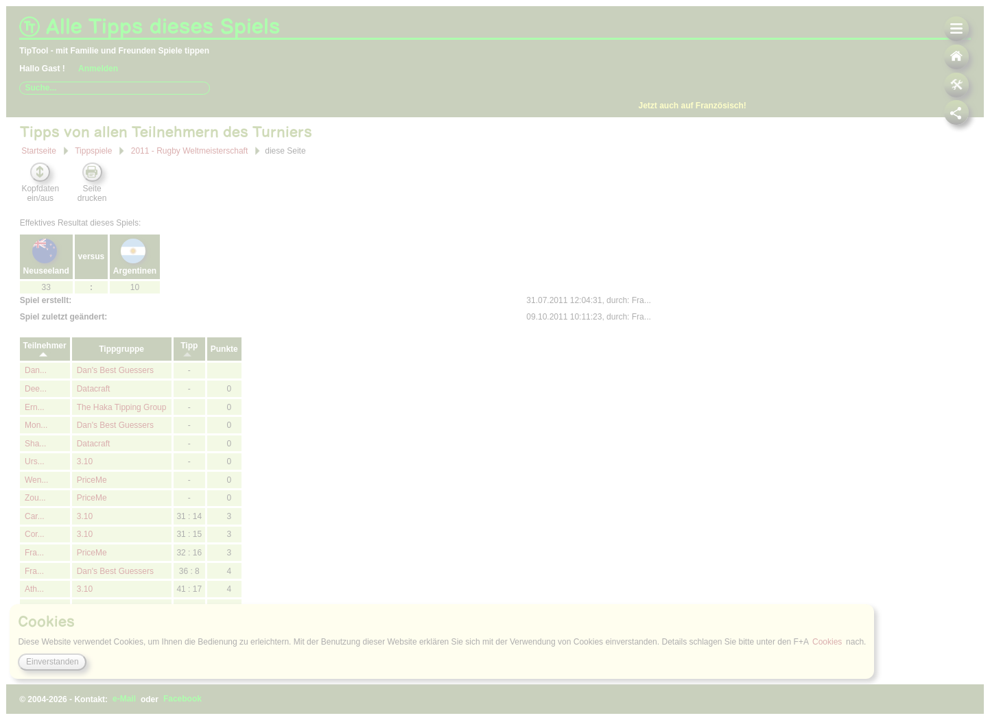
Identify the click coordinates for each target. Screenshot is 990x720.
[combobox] (114, 88)
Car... (35, 516)
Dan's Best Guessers (115, 370)
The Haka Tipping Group (122, 407)
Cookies (827, 642)
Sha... (35, 443)
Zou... (35, 498)
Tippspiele (93, 151)
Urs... (35, 461)
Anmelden (98, 68)
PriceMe (92, 480)
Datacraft (93, 389)
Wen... (36, 480)
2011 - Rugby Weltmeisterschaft (189, 150)
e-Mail (124, 699)
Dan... (36, 370)
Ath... (34, 589)
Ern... (35, 407)
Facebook (182, 699)
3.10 (85, 461)
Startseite (38, 151)
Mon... (36, 425)
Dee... (36, 389)
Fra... (34, 552)
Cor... (35, 534)
